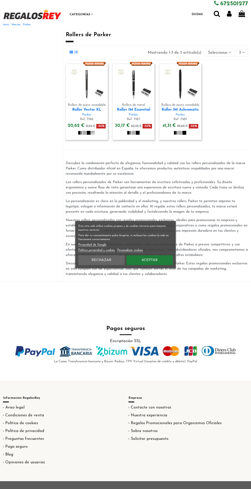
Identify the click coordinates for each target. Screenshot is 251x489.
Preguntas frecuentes (24, 439)
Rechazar (101, 260)
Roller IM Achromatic (180, 110)
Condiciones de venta (24, 415)
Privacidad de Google (92, 244)
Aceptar (150, 260)
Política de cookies (21, 423)
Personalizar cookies (130, 250)
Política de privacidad (24, 431)
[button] (81, 14)
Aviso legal (15, 407)
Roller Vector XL (86, 110)
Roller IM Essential (133, 110)
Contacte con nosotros (151, 407)
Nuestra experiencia (149, 415)
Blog (9, 454)
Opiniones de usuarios (25, 462)
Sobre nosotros (144, 431)
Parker (86, 114)
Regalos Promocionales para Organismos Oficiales (176, 423)
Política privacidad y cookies (96, 250)
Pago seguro (16, 447)
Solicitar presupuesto (149, 439)
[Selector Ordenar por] (220, 53)
